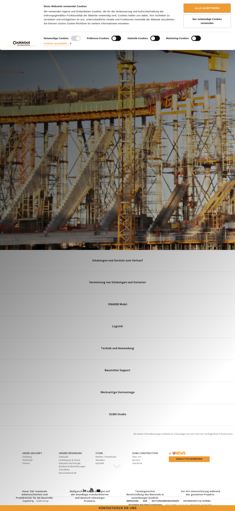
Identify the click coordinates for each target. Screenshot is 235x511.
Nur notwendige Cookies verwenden (207, 21)
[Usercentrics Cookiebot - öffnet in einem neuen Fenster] (21, 44)
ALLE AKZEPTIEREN (207, 8)
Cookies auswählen (55, 44)
